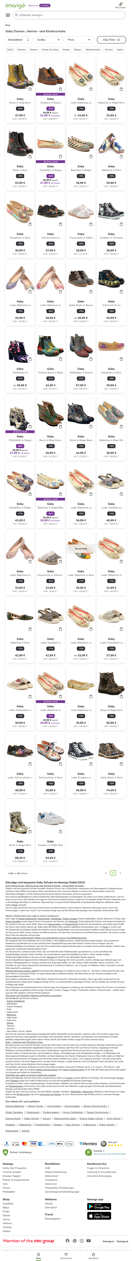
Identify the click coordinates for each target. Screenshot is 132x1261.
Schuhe (47, 1118)
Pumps (120, 1078)
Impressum (51, 1184)
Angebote (8, 1203)
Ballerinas (11, 1014)
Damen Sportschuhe (97, 1112)
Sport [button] (120, 49)
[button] (19, 39)
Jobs (5, 1184)
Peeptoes (14, 1080)
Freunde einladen (12, 1172)
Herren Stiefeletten (73, 1112)
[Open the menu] (8, 15)
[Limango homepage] (15, 5)
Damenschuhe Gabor (65, 1118)
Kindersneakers (51, 1112)
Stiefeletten (76, 1091)
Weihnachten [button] (93, 49)
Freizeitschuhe (42, 1124)
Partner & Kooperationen (16, 1180)
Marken (7, 1231)
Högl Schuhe (113, 1118)
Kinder (6, 1211)
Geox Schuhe (73, 1124)
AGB (47, 1168)
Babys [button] (77, 49)
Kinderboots (33, 1112)
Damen (6, 1215)
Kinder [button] (66, 49)
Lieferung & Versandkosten (101, 1172)
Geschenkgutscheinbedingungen (62, 1191)
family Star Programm (14, 1168)
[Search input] (68, 15)
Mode (14, 905)
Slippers (57, 1124)
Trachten (7, 1227)
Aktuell (49, 1203)
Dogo (105, 927)
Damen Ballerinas (15, 1106)
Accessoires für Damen (50, 1094)
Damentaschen (16, 1086)
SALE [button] (10, 49)
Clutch (70, 1078)
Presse (6, 1187)
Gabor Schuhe (31, 1118)
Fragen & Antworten (98, 1168)
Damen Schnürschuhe (95, 1106)
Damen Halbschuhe (27, 918)
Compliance (51, 1180)
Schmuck (73, 921)
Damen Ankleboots (16, 1001)
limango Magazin (12, 1176)
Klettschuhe (12, 1130)
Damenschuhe (17, 885)
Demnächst (51, 1207)
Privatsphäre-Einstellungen (59, 1187)
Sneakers (10, 1124)
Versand (50, 957)
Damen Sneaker (70, 918)
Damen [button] (22, 49)
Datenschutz (51, 1176)
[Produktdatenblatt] (20, 90)
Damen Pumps (35, 1106)
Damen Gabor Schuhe (91, 1118)
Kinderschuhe (71, 924)
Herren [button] (109, 49)
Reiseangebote (52, 1218)
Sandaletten (56, 918)
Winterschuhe (23, 1094)
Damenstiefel (44, 918)
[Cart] (30, 89)
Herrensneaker (72, 1106)
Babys (6, 1207)
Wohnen (7, 1223)
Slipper (10, 1023)
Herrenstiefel (54, 1106)
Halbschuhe (87, 1091)
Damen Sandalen (13, 921)
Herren (6, 1219)
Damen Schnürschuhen (47, 1069)
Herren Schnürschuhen (73, 1069)
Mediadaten (9, 1191)
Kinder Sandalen (14, 1112)
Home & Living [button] (50, 49)
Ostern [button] (34, 49)
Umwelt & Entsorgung (99, 1176)
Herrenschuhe (54, 924)
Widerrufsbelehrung (56, 1172)
